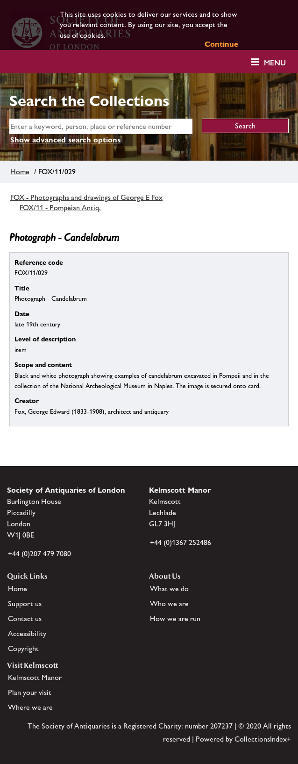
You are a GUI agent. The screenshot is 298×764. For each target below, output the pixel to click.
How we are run (175, 618)
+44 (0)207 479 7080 (39, 553)
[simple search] (100, 126)
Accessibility (27, 633)
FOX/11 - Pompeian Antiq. (60, 207)
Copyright (23, 648)
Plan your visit (29, 692)
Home (19, 171)
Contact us (25, 618)
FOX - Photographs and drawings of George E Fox (86, 197)
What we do (169, 588)
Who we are (169, 603)
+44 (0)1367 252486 (180, 542)
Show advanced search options (65, 139)
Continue (221, 44)
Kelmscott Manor (35, 677)
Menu (275, 62)
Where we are (30, 707)
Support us (25, 603)
